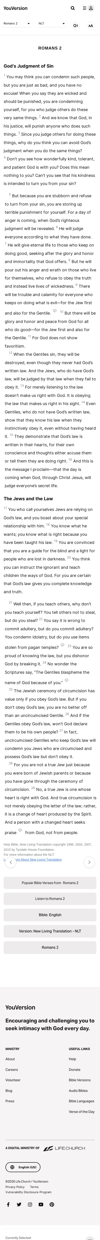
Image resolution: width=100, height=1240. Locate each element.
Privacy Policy (15, 1187)
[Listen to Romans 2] (76, 25)
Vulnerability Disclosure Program (28, 1192)
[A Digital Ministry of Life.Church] (50, 1145)
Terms (34, 1187)
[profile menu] (87, 8)
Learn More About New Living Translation (33, 859)
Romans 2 (17, 23)
